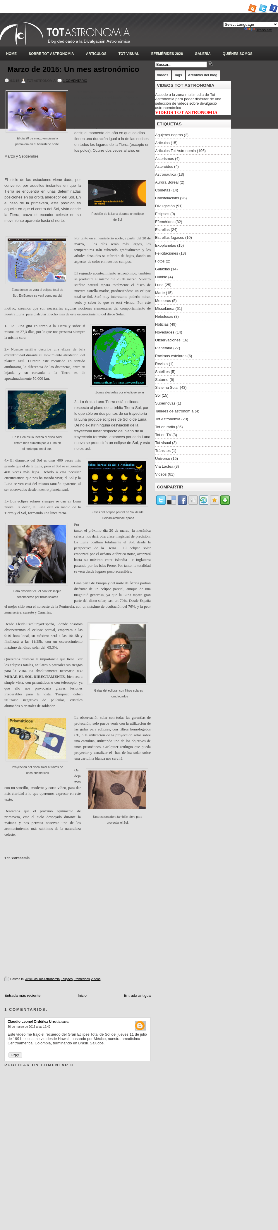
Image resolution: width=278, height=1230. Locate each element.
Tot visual (163, 442)
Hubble (161, 277)
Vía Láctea (164, 466)
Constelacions (167, 198)
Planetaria (163, 348)
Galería (203, 54)
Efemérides (81, 979)
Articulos (162, 143)
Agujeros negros (169, 135)
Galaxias (162, 269)
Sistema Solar (167, 387)
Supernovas (165, 403)
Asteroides (164, 166)
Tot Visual (129, 54)
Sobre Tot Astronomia (51, 54)
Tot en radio (165, 427)
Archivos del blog (202, 75)
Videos (95, 979)
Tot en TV (163, 435)
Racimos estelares (170, 356)
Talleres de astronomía (174, 411)
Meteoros (163, 300)
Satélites (162, 371)
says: (65, 1021)
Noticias (162, 324)
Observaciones (168, 340)
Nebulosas (164, 316)
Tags (178, 75)
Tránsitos (163, 450)
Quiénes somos (238, 54)
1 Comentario (75, 80)
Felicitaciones (166, 253)
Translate (258, 30)
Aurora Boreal (167, 182)
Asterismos (164, 158)
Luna (159, 285)
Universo (162, 458)
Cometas (162, 190)
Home (11, 54)
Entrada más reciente (22, 995)
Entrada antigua (137, 995)
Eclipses (67, 979)
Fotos (160, 261)
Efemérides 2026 (167, 54)
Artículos (96, 54)
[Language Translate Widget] (250, 24)
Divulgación (165, 206)
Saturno (162, 379)
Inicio (82, 995)
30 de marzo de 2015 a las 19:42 (29, 1026)
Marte (160, 293)
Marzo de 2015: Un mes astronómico (73, 69)
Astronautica (165, 174)
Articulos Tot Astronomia (42, 979)
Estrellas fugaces (169, 237)
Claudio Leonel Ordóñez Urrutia (34, 1022)
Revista (161, 364)
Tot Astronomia (167, 419)
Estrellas (162, 229)
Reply (15, 1055)
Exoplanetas (165, 245)
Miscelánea (164, 308)
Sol (158, 395)
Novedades (164, 332)
